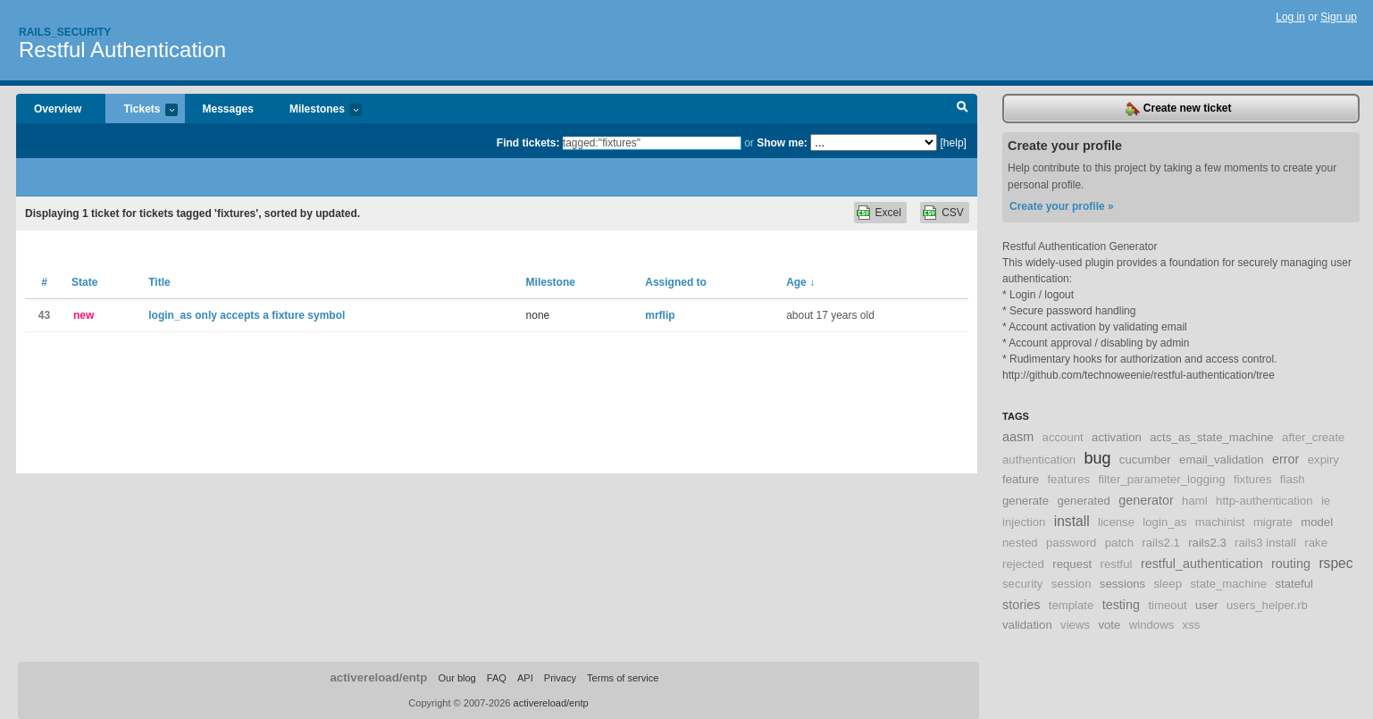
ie (1325, 500)
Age (800, 282)
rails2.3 (1207, 542)
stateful (1295, 583)
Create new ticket (1178, 109)
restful (1117, 564)
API (525, 678)
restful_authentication (1202, 563)
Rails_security (65, 32)
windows (1152, 624)
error (1285, 459)
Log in (1290, 17)
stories (1021, 605)
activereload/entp (378, 677)
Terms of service (622, 678)
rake (1315, 542)
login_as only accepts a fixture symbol (246, 315)
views (1075, 624)
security (1022, 583)
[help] (954, 143)
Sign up (1338, 17)
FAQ (497, 678)
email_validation (1221, 459)
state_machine (1228, 583)
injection (1023, 522)
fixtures (1253, 479)
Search (962, 109)
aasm (1018, 437)
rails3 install (1265, 542)
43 (44, 315)
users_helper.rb (1267, 605)
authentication (1039, 459)
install (1072, 521)
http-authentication (1264, 500)
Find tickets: (528, 143)
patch (1119, 542)
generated (1083, 500)
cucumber (1145, 459)
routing (1290, 563)
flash (1292, 479)
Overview (57, 109)
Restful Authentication (122, 50)
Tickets (141, 110)
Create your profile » (1061, 206)
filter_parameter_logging (1161, 479)
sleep (1168, 583)
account (1063, 437)
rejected (1023, 564)
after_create (1313, 437)
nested (1020, 542)
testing (1121, 605)
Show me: (782, 143)
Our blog (456, 678)
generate (1025, 500)
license (1116, 522)
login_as (1164, 522)
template (1071, 605)
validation (1027, 624)
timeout (1167, 605)
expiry (1323, 459)
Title (159, 282)
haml (1195, 500)
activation (1117, 437)
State (84, 282)
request (1072, 564)
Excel (888, 212)
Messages (228, 109)
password (1071, 542)
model (1317, 522)
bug (1097, 458)
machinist (1220, 522)
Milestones (317, 110)
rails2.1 (1161, 542)
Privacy (560, 678)
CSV (953, 212)
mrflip (659, 315)
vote (1109, 624)
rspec (1335, 563)
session (1071, 583)
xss (1192, 624)
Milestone (550, 282)
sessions (1122, 583)
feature (1020, 479)
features (1068, 479)
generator (1146, 500)
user (1206, 605)
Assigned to (676, 282)
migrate (1273, 522)
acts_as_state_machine (1212, 437)
